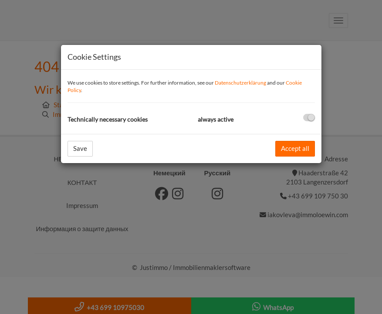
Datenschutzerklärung (240, 82)
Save (80, 148)
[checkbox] (309, 117)
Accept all (295, 148)
